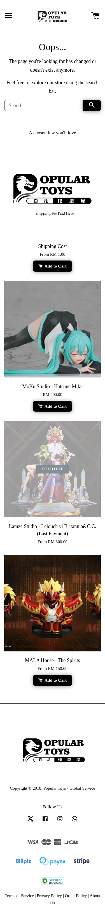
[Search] (43, 105)
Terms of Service (19, 895)
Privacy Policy (49, 895)
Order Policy (76, 895)
